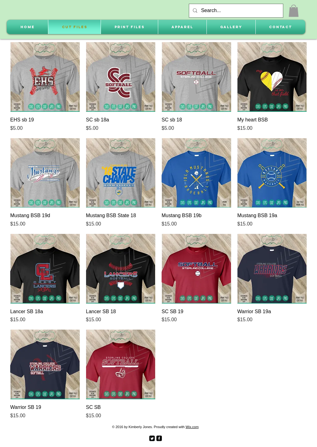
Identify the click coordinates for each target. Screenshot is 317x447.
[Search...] (235, 10)
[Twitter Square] (152, 438)
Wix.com (191, 427)
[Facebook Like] (180, 438)
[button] (294, 11)
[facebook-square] (159, 438)
